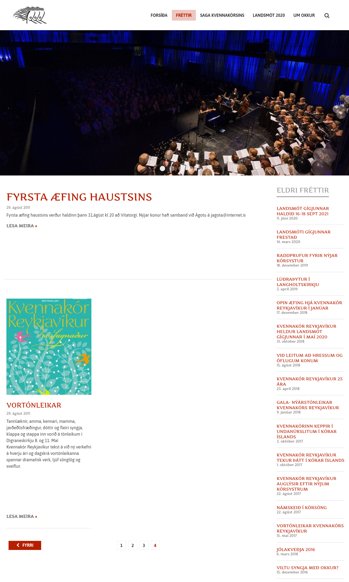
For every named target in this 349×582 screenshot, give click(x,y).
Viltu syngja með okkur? (307, 545)
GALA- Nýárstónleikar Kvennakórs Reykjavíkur (308, 382)
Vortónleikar (33, 383)
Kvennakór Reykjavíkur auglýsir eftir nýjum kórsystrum (306, 462)
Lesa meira (20, 203)
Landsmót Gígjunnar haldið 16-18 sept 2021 (303, 188)
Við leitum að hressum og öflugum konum (310, 335)
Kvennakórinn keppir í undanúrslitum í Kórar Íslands (307, 409)
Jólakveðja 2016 (296, 527)
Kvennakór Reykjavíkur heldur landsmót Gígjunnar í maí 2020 (306, 309)
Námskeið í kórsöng (302, 485)
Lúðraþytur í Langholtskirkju (298, 259)
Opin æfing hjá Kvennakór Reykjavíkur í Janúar (309, 283)
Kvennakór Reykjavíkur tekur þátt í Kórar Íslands (310, 435)
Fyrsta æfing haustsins (79, 174)
